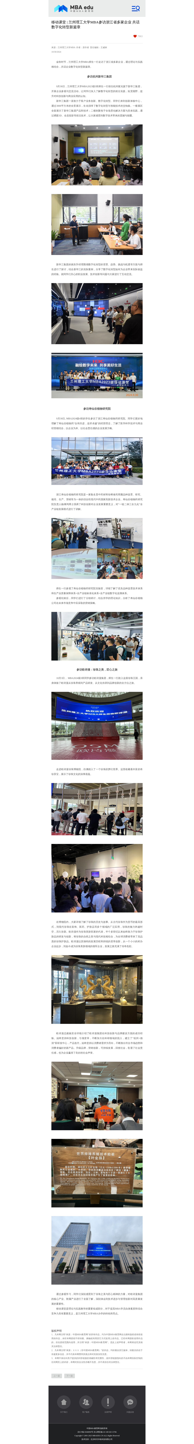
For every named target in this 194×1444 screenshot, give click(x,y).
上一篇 (57, 1376)
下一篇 (69, 1376)
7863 (140, 36)
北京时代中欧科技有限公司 (101, 1439)
